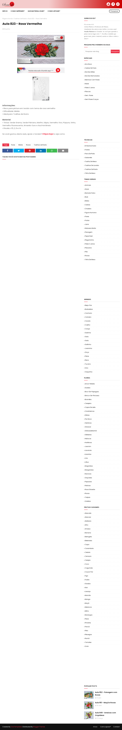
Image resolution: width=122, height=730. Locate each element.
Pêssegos (88, 634)
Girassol (88, 427)
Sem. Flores (89, 95)
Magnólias (89, 466)
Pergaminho (89, 240)
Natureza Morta (90, 228)
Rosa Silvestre (90, 489)
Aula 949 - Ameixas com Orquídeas (105, 714)
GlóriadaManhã (91, 431)
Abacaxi (88, 517)
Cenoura (88, 556)
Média (20, 145)
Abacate (88, 513)
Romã (87, 638)
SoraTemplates (16, 727)
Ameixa (87, 529)
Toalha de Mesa (91, 161)
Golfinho (88, 344)
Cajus (87, 544)
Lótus (87, 462)
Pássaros (88, 248)
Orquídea (88, 478)
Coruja (87, 329)
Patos (87, 356)
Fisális (87, 580)
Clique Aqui (47, 134)
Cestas (87, 205)
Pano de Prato (90, 154)
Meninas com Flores (92, 80)
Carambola (89, 548)
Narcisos (88, 474)
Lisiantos (88, 454)
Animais (88, 185)
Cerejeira (88, 403)
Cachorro (88, 313)
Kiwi (86, 588)
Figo (86, 576)
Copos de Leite (90, 407)
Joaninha (88, 348)
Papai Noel (89, 236)
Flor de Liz (88, 419)
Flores (13, 145)
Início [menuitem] (5, 11)
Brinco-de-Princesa (92, 396)
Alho (86, 525)
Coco (87, 564)
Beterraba (88, 541)
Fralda (87, 150)
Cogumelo (89, 568)
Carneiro (88, 317)
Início (95, 727)
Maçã (87, 603)
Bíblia (87, 201)
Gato (87, 341)
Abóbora (88, 521)
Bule (86, 197)
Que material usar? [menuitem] (36, 11)
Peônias (88, 486)
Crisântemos (89, 411)
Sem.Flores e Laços (92, 99)
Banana (88, 533)
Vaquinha (88, 372)
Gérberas (88, 435)
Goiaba (87, 584)
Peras (87, 619)
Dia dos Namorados (92, 76)
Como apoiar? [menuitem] (54, 11)
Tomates (88, 642)
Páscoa (87, 91)
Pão (86, 252)
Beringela (88, 537)
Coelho (87, 325)
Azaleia (87, 388)
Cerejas (87, 560)
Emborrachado (90, 146)
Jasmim (88, 446)
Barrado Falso (90, 193)
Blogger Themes (39, 727)
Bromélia (88, 399)
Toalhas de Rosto (20, 19)
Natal (87, 84)
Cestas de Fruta (90, 68)
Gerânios (88, 423)
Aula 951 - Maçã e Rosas (105, 702)
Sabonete (88, 158)
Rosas (28, 145)
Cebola (87, 552)
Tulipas (87, 497)
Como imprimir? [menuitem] (18, 11)
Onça (87, 352)
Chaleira (88, 209)
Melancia (88, 607)
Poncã (87, 627)
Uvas (87, 646)
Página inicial (7, 19)
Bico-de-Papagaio (92, 392)
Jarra (87, 224)
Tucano (88, 364)
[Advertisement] (103, 119)
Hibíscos (88, 439)
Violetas (88, 501)
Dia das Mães (90, 72)
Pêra (86, 631)
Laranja (87, 591)
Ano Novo (88, 64)
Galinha (88, 333)
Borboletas (89, 309)
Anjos (87, 189)
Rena (87, 360)
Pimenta (88, 623)
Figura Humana (90, 213)
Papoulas (88, 482)
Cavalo (87, 321)
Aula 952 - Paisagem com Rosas (106, 693)
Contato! (116, 727)
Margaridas (89, 470)
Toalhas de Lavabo (92, 165)
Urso (86, 368)
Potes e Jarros (90, 88)
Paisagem (88, 232)
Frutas (87, 220)
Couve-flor (89, 572)
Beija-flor (88, 305)
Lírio (86, 458)
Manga (87, 599)
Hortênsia (88, 442)
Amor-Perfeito (90, 384)
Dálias (87, 415)
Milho (87, 611)
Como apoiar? (105, 727)
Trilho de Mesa (90, 173)
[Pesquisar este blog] (97, 51)
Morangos (88, 615)
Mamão (88, 595)
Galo (86, 337)
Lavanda (88, 450)
